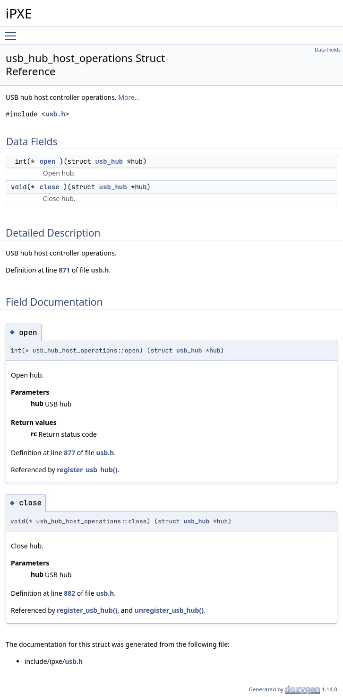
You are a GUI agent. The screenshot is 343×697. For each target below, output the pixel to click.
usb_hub (109, 161)
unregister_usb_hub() (169, 610)
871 (64, 269)
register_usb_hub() (87, 469)
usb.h (55, 114)
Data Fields (328, 49)
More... (129, 97)
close (50, 187)
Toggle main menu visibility (13, 31)
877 (69, 452)
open (48, 161)
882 (69, 593)
